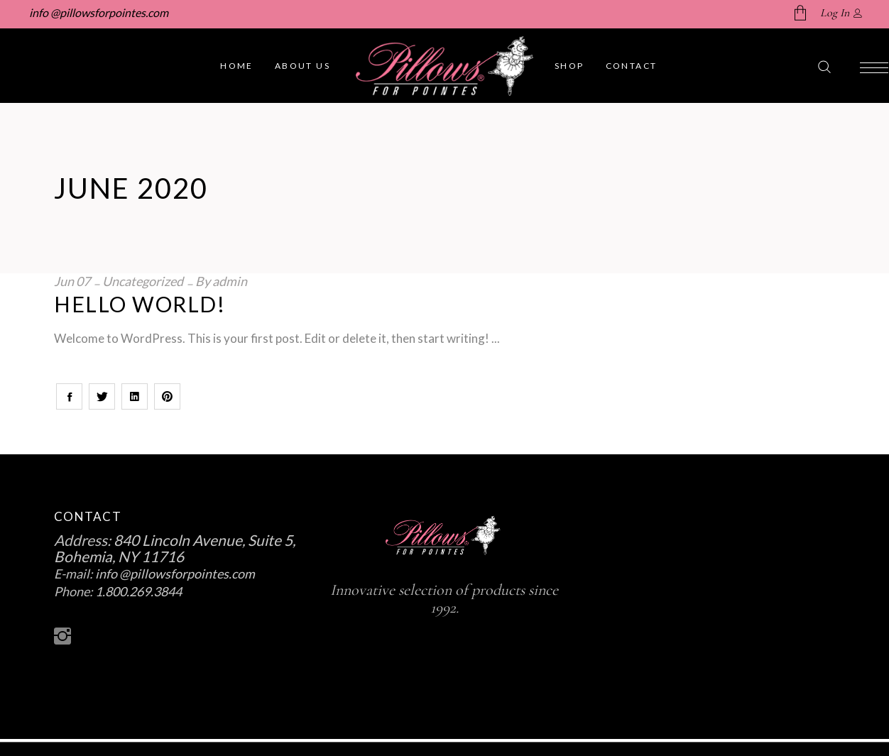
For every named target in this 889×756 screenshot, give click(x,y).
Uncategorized (142, 281)
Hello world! (139, 304)
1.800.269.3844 (138, 591)
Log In (834, 13)
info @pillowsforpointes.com (97, 12)
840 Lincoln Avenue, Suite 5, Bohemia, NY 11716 (174, 548)
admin (229, 281)
